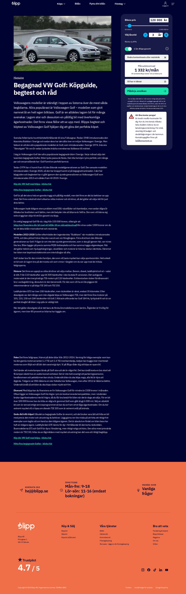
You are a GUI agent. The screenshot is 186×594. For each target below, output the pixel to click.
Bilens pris (130, 20)
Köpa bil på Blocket (68, 537)
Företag (120, 4)
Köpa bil (64, 531)
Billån (78, 4)
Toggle (128, 49)
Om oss (155, 541)
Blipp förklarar (158, 534)
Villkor (155, 544)
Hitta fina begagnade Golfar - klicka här (33, 190)
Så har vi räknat (146, 82)
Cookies (128, 588)
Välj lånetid (130, 35)
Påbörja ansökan (146, 91)
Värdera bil (104, 534)
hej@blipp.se (36, 491)
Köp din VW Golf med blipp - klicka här (32, 184)
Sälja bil (64, 534)
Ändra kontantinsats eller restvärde (146, 57)
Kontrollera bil (105, 537)
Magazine (19, 78)
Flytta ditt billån (97, 4)
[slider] (129, 26)
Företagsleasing (106, 541)
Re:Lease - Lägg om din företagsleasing (114, 544)
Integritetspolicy (162, 588)
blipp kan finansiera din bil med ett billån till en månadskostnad (45, 225)
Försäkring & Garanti (160, 531)
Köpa (61, 4)
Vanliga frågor (148, 491)
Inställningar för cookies (144, 588)
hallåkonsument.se (143, 141)
